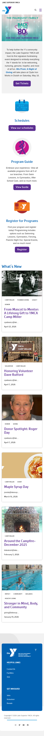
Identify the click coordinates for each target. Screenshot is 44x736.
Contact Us (11, 669)
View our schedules (22, 128)
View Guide (22, 187)
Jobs (8, 695)
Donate (9, 703)
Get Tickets (22, 83)
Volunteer (11, 699)
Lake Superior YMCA (11, 2)
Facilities (10, 673)
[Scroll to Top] (35, 650)
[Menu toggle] (40, 10)
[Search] (33, 10)
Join (8, 677)
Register (22, 249)
